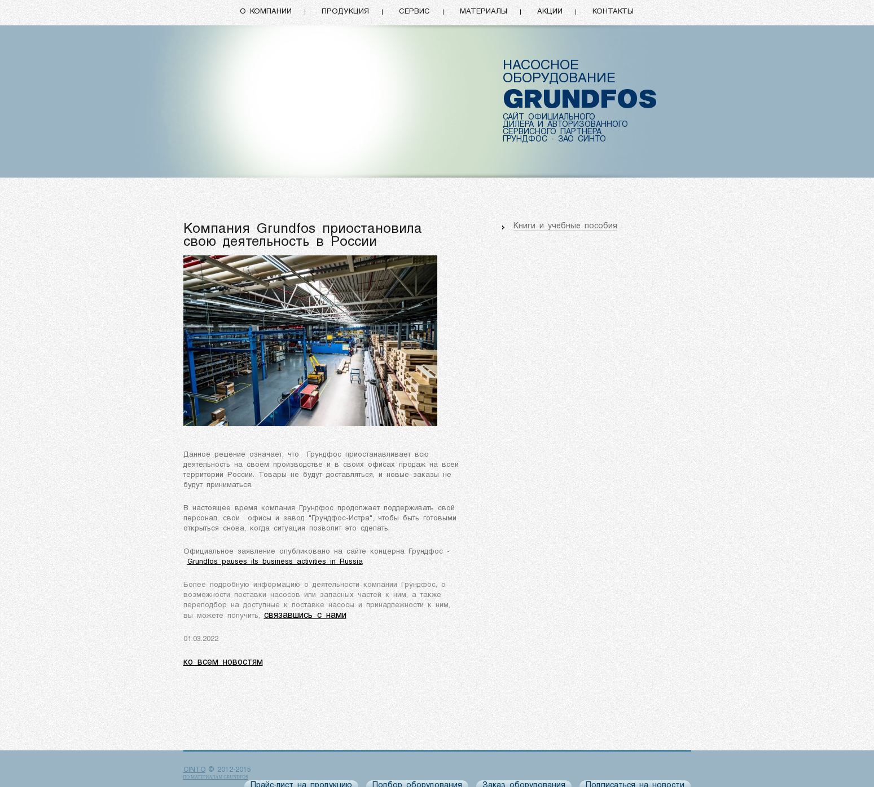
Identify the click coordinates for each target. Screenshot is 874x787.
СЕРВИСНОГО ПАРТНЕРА (552, 132)
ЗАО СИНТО (582, 139)
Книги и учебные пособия (565, 226)
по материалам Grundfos (215, 777)
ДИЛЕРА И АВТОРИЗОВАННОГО (565, 125)
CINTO (194, 770)
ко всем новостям (223, 662)
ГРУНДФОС (525, 139)
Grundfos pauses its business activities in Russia (275, 561)
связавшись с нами (305, 615)
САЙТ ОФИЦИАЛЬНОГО (549, 117)
